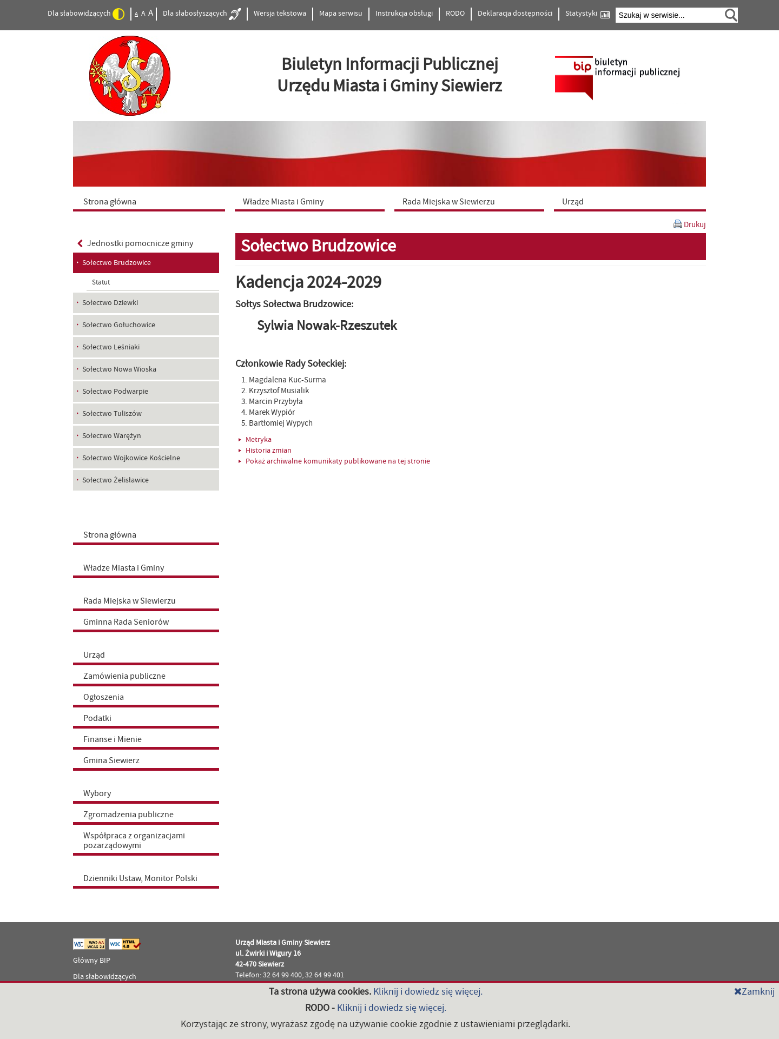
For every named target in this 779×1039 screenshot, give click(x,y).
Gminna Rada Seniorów (126, 622)
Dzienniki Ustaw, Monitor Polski (140, 878)
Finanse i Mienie (112, 739)
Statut (101, 282)
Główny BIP (91, 960)
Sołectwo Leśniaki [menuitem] (111, 347)
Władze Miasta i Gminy (123, 567)
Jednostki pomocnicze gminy (135, 243)
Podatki (97, 718)
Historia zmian (265, 450)
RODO (455, 13)
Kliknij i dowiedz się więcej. (428, 991)
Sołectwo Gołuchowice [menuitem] (118, 325)
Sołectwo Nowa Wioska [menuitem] (119, 369)
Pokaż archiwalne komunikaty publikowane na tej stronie (334, 461)
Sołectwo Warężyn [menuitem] (111, 436)
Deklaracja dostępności (515, 13)
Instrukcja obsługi (404, 13)
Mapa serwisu (340, 13)
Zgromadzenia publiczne (128, 814)
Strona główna (109, 535)
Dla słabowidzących (86, 14)
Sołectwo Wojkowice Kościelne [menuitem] (131, 458)
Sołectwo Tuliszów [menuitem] (112, 414)
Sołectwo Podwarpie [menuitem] (115, 391)
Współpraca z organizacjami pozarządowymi (134, 840)
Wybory (97, 793)
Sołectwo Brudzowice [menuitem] (116, 263)
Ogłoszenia (103, 697)
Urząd (94, 655)
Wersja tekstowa (280, 13)
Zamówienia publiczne (124, 676)
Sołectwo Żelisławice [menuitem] (115, 480)
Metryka (255, 440)
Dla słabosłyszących (202, 14)
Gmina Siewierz (111, 760)
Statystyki (587, 14)
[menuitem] (151, 201)
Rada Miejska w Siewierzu (129, 600)
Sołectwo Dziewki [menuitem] (110, 303)
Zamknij (754, 991)
